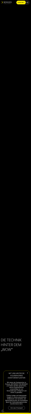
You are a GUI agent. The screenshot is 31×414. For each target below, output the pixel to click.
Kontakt (21, 2)
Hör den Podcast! (16, 408)
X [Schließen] (27, 373)
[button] (3, 411)
